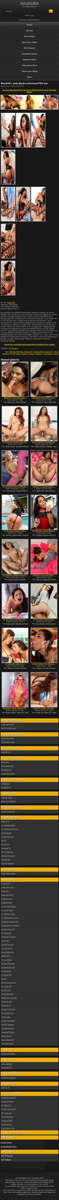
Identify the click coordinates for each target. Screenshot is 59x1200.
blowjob (49, 446)
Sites (29, 77)
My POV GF (6, 990)
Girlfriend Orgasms (8, 937)
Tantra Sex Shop (29, 71)
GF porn (31, 354)
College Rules (6, 798)
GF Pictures (13, 348)
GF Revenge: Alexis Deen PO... (15, 620)
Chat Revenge (6, 899)
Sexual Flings (6, 1143)
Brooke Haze (10, 446)
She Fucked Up (7, 852)
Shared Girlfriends (8, 1009)
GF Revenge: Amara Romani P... (15, 575)
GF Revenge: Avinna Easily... (44, 620)
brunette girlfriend (22, 446)
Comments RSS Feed (33, 20)
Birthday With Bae (17, 352)
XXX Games (29, 48)
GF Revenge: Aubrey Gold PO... (15, 487)
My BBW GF (6, 752)
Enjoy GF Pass (7, 910)
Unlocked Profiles (8, 1032)
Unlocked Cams (7, 1029)
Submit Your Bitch (8, 856)
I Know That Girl (7, 837)
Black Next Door (7, 766)
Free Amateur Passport (10, 926)
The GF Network (7, 864)
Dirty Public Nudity (8, 874)
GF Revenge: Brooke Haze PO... (15, 442)
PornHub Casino (29, 54)
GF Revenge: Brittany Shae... (15, 531)
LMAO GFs (5, 956)
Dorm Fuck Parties (8, 801)
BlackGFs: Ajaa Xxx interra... (44, 575)
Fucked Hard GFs (8, 929)
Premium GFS (6, 1002)
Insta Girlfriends (7, 1102)
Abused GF (5, 884)
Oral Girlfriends (7, 994)
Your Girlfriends (7, 1044)
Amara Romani (13, 579)
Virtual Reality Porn (8, 1147)
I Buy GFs (5, 941)
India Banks (47, 354)
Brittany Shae (17, 535)
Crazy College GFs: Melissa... (44, 664)
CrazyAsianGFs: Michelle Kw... (44, 442)
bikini (46, 402)
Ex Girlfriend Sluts (8, 825)
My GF (4, 841)
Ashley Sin (39, 712)
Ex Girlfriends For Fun (9, 829)
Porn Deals (29, 36)
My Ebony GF (6, 770)
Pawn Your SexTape (9, 998)
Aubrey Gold (10, 491)
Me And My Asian (8, 742)
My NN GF (5, 845)
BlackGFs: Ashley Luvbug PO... (15, 708)
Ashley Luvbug (10, 712)
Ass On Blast (40, 624)
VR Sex (29, 30)
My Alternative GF (8, 812)
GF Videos (6, 1160)
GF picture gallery (20, 354)
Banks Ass (39, 402)
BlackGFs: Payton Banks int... (44, 398)
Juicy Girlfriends (7, 952)
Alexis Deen (10, 624)
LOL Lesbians (6, 960)
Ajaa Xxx (39, 579)
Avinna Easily (51, 624)
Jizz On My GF (7, 949)
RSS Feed (23, 20)
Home (29, 25)
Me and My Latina (8, 1054)
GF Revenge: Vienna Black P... (44, 531)
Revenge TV (6, 848)
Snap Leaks (5, 1017)
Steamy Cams (29, 59)
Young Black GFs (8, 774)
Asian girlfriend (40, 446)
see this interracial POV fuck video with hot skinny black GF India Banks (30, 91)
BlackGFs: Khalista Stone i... (44, 487)
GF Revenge (6, 833)
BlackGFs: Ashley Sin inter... (44, 708)
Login (32, 15)
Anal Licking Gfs (7, 724)
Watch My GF (6, 1036)
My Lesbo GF (6, 987)
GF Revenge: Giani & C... (15, 664)
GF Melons (5, 784)
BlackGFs (49, 352)
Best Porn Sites (29, 42)
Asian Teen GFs (7, 738)
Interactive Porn (29, 65)
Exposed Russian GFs (10, 922)
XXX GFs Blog (29, 3)
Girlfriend (38, 354)
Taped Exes (5, 860)
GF (11, 354)
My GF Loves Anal (8, 728)
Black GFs (11, 303)
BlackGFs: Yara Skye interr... (15, 398)
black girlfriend (39, 352)
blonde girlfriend (21, 491)
